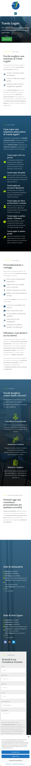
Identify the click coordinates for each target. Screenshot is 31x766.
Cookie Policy (9, 763)
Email (3, 693)
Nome (3, 666)
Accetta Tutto (15, 752)
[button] (28, 737)
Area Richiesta (5, 701)
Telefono (3, 684)
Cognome (4, 675)
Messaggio (4, 710)
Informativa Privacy (9, 724)
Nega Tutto (15, 756)
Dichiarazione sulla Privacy (19, 763)
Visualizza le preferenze (15, 760)
